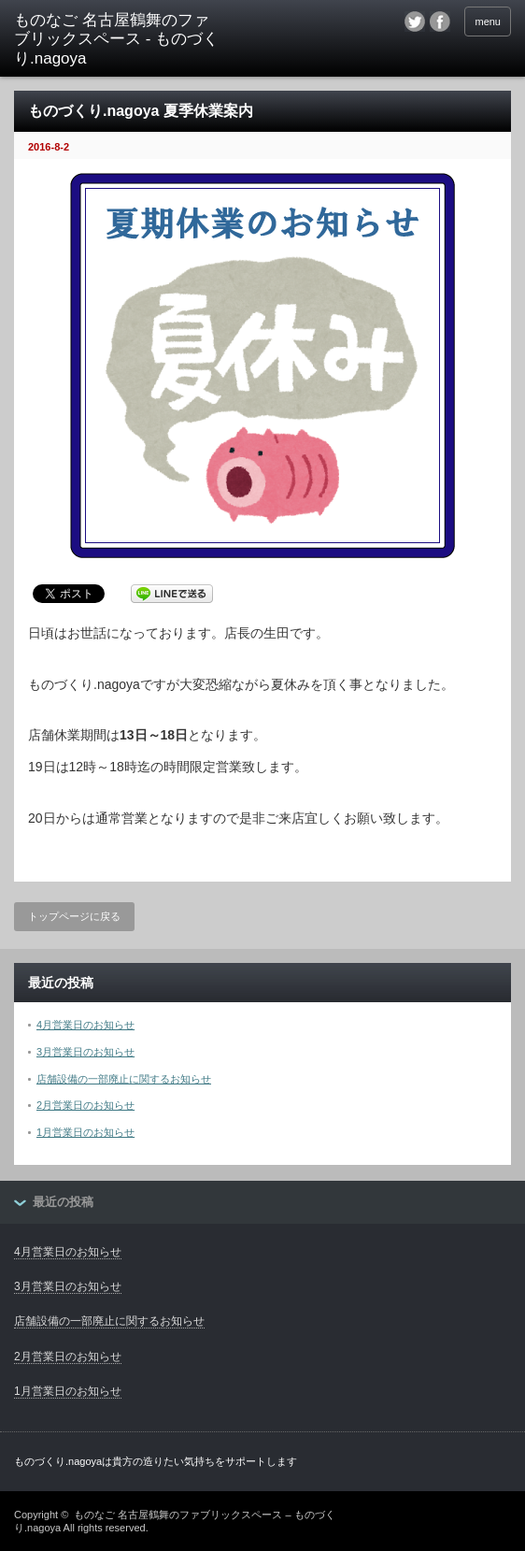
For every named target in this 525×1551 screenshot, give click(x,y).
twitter (414, 21)
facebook (440, 21)
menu (488, 21)
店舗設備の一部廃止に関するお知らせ (123, 1078)
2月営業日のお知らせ (85, 1105)
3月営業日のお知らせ (85, 1051)
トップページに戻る (74, 916)
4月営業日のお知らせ (85, 1024)
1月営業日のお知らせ (85, 1132)
